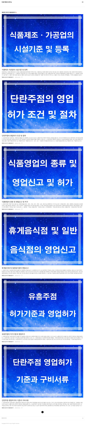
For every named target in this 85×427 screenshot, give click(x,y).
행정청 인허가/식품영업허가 (7, 77)
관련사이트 (4, 418)
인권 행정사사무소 (7, 2)
